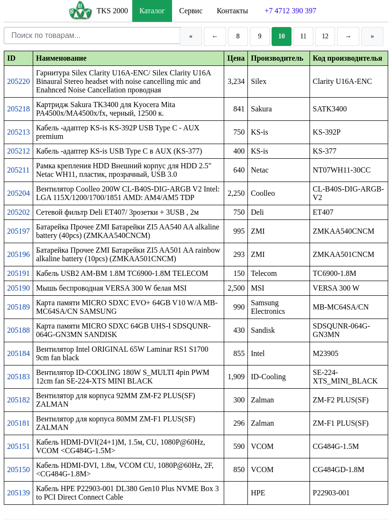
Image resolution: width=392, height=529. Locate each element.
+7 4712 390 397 (290, 11)
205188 (18, 330)
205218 (18, 109)
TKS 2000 (112, 11)
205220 (18, 81)
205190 (18, 288)
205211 (18, 170)
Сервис (190, 11)
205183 (18, 377)
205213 (18, 132)
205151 (18, 446)
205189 (18, 307)
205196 (18, 254)
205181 (18, 423)
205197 (18, 231)
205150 (18, 469)
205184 (18, 353)
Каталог (152, 11)
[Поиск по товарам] (90, 35)
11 (303, 36)
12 (325, 36)
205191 (18, 273)
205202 (18, 212)
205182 (18, 400)
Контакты (232, 11)
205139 (18, 493)
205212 (18, 151)
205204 (18, 193)
